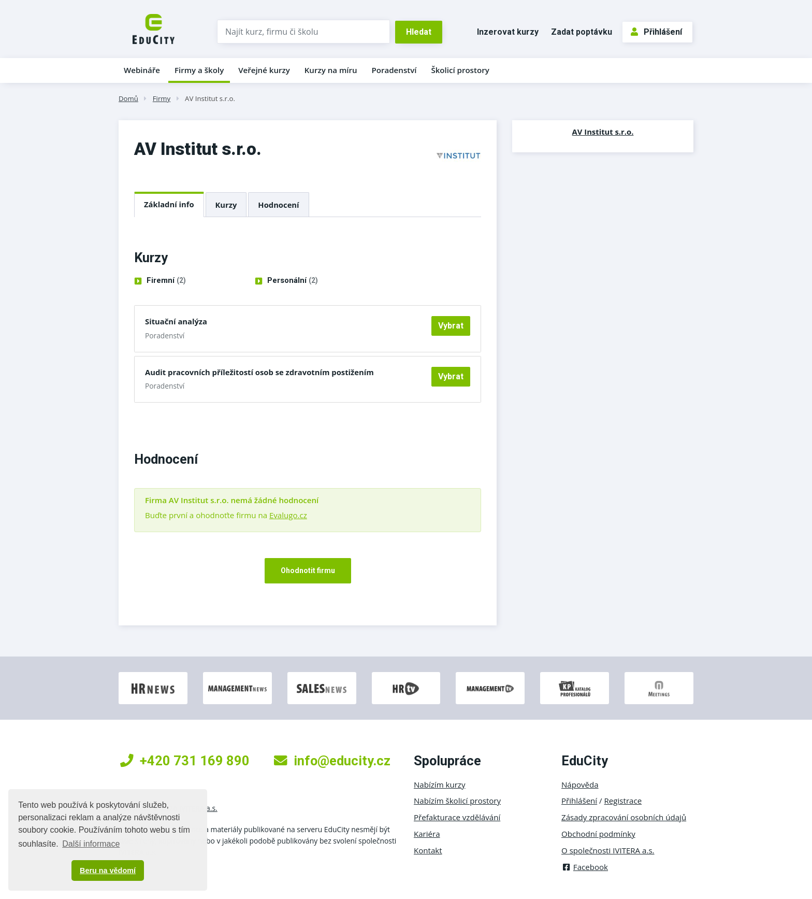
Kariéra (427, 834)
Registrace (623, 800)
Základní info (169, 204)
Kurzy (226, 204)
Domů (128, 98)
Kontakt (428, 850)
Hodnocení (278, 204)
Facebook (584, 867)
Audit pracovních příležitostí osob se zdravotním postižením (259, 372)
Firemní (166, 281)
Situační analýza (176, 321)
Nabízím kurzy (439, 784)
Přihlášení (656, 32)
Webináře (142, 70)
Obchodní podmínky (598, 834)
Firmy (161, 98)
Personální (292, 281)
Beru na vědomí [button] (108, 870)
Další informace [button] (91, 843)
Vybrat (450, 326)
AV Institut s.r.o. (210, 98)
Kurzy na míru (330, 70)
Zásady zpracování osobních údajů (623, 817)
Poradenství (394, 70)
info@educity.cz (332, 760)
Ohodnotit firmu (308, 570)
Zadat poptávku (581, 32)
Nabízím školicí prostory (457, 800)
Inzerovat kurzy (508, 32)
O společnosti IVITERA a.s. (608, 850)
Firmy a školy (199, 70)
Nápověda (580, 784)
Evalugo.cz (288, 515)
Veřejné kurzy (264, 70)
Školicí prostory (460, 70)
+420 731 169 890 (185, 760)
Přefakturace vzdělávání (457, 817)
